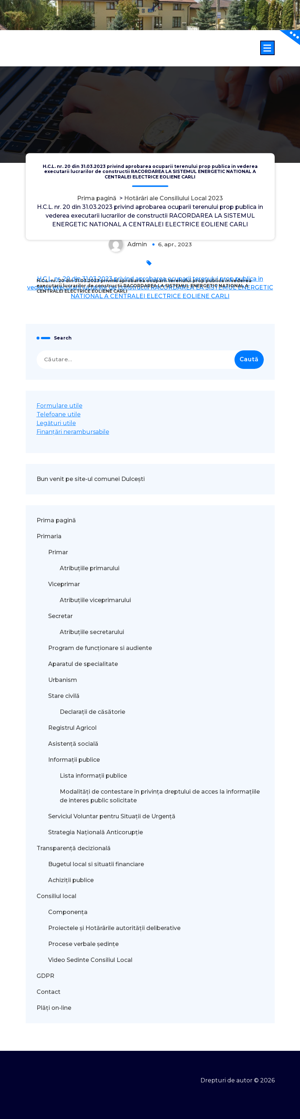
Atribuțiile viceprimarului (95, 600)
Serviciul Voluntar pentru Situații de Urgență (112, 816)
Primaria (49, 536)
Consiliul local (56, 896)
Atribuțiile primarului (89, 568)
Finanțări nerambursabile (73, 431)
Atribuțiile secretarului (92, 632)
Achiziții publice (71, 880)
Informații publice (74, 759)
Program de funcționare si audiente (100, 648)
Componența (68, 912)
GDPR (45, 975)
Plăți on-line (54, 1007)
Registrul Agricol (73, 727)
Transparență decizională (74, 848)
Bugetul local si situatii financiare (96, 864)
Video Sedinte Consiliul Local (90, 960)
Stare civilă (64, 695)
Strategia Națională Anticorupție (95, 832)
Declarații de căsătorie (92, 711)
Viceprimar (64, 584)
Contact (48, 991)
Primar (58, 552)
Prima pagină (97, 198)
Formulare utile (60, 405)
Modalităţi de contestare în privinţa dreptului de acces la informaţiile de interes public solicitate (160, 796)
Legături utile (56, 423)
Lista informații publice (93, 775)
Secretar (60, 616)
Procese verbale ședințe (83, 944)
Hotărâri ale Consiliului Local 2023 (173, 198)
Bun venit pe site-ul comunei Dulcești (91, 479)
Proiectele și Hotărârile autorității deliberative (114, 928)
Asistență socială (73, 743)
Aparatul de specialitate (83, 664)
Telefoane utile (59, 414)
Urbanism (62, 679)
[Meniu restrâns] (267, 48)
